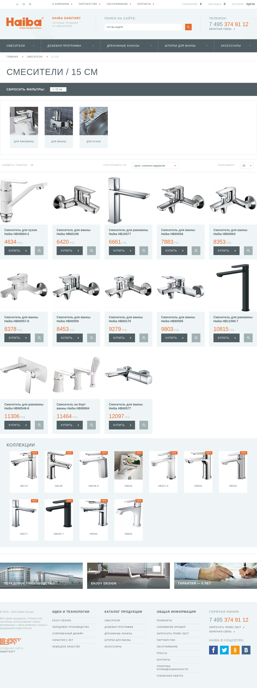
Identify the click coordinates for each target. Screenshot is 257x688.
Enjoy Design (61, 620)
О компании (60, 4)
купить (14, 250)
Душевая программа (64, 45)
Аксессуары (231, 45)
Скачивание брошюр (171, 627)
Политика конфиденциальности (172, 668)
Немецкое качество (66, 646)
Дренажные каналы (123, 45)
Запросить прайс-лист (173, 633)
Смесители (16, 45)
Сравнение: (190, 4)
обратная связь (220, 29)
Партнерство (166, 640)
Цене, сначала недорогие (156, 166)
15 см (55, 57)
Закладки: (215, 4)
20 (248, 166)
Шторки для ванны (180, 45)
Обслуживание (167, 646)
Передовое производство (70, 627)
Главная (12, 57)
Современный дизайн (67, 633)
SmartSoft (7, 652)
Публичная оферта (170, 676)
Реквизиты (164, 620)
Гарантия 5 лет (62, 640)
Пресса (162, 653)
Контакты (163, 660)
